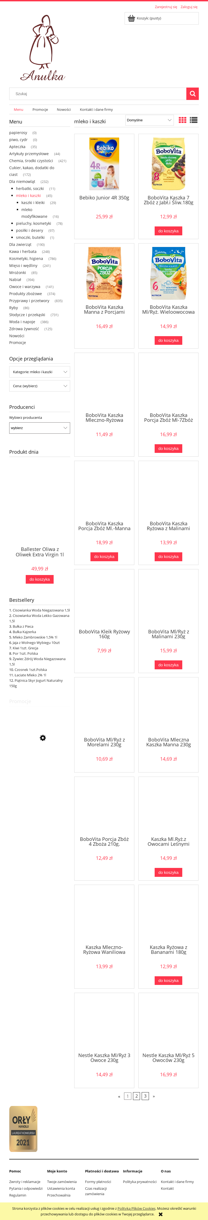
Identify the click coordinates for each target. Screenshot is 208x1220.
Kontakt (167, 1188)
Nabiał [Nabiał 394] (15, 279)
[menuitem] (18, 109)
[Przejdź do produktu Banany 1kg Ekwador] (40, 762)
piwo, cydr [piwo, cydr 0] (18, 139)
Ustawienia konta (61, 1188)
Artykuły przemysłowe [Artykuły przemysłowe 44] (29, 153)
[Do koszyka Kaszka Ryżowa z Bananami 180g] (168, 980)
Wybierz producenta (25, 417)
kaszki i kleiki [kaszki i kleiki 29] (33, 202)
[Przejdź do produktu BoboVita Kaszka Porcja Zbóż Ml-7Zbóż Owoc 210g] (168, 382)
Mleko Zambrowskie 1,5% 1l (35, 637)
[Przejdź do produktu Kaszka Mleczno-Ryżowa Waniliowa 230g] (104, 914)
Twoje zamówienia (62, 1181)
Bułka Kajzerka (24, 631)
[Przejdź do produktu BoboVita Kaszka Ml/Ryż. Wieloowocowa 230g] (168, 273)
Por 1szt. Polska (25, 653)
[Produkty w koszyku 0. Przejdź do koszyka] (144, 18)
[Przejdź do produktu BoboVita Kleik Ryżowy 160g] (104, 598)
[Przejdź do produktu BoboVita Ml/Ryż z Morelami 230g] (104, 706)
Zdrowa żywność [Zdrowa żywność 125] (24, 328)
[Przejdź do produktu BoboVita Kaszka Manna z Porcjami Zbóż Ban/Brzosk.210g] (104, 273)
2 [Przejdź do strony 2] (136, 1096)
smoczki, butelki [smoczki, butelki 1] (30, 237)
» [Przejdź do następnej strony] (154, 1096)
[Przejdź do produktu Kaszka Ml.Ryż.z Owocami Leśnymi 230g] (168, 806)
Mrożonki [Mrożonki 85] (17, 272)
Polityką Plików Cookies (136, 1208)
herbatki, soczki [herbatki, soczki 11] (30, 188)
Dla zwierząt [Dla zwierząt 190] (20, 244)
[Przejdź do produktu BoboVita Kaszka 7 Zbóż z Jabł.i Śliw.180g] (168, 164)
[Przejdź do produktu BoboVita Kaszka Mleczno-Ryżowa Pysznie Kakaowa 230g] (104, 382)
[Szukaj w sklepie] (99, 94)
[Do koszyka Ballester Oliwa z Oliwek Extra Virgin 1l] (39, 579)
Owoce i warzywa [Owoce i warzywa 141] (24, 286)
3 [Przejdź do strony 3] (145, 1096)
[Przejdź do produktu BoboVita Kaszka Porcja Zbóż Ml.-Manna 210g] (104, 490)
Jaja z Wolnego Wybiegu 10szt (36, 642)
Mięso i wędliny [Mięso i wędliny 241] (23, 265)
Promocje (17, 342)
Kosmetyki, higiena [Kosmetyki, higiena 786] (26, 258)
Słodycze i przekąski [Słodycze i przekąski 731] (27, 314)
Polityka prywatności (140, 1181)
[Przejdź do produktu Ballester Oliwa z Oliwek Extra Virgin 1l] (40, 514)
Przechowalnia (58, 1195)
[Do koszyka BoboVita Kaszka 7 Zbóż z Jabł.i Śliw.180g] (168, 230)
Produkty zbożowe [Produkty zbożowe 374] (25, 293)
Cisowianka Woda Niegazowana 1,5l (41, 610)
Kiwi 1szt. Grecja (25, 648)
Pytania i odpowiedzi (26, 1188)
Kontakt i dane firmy (177, 1181)
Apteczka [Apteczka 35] (17, 146)
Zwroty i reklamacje (24, 1181)
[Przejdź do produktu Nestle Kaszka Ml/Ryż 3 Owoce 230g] (104, 1022)
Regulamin (17, 1195)
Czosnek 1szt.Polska (31, 669)
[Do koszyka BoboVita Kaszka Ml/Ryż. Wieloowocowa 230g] (168, 340)
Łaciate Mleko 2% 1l (30, 675)
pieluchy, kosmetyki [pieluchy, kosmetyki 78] (33, 223)
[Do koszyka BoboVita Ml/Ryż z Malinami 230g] (168, 664)
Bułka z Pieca (23, 626)
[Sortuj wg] (149, 120)
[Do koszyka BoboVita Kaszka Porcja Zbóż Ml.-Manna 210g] (104, 556)
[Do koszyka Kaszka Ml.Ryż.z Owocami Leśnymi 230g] (168, 872)
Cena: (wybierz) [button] (25, 385)
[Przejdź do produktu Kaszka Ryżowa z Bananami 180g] (168, 914)
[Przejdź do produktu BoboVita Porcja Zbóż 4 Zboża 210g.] (104, 806)
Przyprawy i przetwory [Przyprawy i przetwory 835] (29, 300)
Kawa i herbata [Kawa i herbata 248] (23, 251)
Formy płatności (98, 1181)
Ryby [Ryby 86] (13, 307)
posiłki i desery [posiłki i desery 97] (29, 230)
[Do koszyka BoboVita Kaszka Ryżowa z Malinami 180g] (168, 556)
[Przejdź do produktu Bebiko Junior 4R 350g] (104, 164)
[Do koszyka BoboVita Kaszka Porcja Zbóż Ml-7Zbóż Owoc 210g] (168, 448)
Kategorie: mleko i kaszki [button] (32, 371)
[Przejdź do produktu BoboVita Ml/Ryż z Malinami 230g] (168, 598)
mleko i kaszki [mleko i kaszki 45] (28, 195)
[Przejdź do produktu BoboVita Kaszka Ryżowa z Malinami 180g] (168, 490)
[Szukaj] (192, 94)
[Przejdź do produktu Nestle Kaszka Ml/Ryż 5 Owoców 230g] (168, 1022)
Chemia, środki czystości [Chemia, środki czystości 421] (31, 160)
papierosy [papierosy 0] (18, 132)
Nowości (16, 335)
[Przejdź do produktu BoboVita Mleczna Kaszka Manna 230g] (168, 706)
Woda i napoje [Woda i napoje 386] (22, 321)
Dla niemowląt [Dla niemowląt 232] (22, 181)
